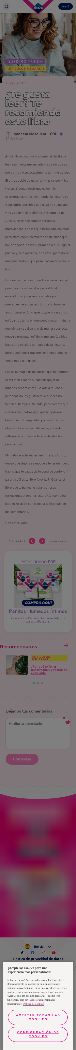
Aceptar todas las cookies (38, 1017)
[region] (38, 1006)
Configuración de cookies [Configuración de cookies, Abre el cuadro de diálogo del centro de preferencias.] (38, 1034)
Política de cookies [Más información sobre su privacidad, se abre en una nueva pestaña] (33, 1003)
